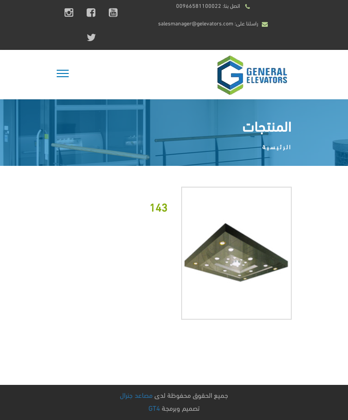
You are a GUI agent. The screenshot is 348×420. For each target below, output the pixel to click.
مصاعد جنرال (136, 395)
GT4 (154, 407)
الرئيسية (277, 146)
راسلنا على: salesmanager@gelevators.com (208, 23)
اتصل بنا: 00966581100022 (208, 5)
